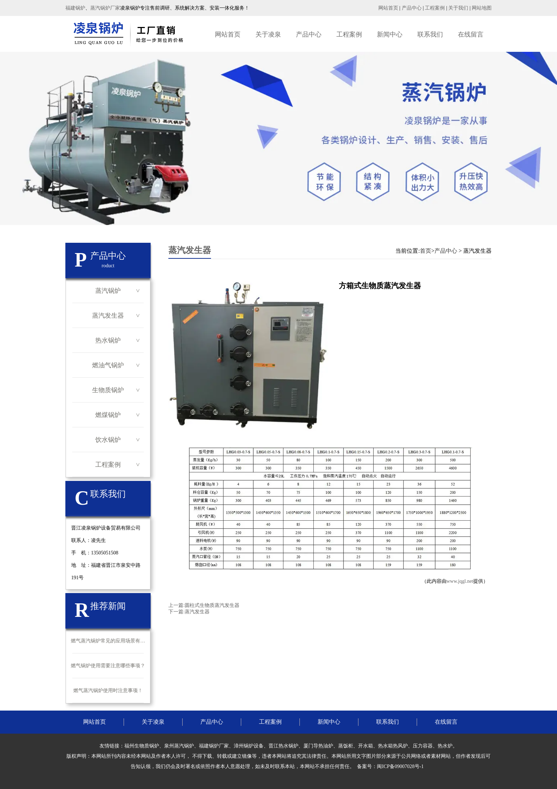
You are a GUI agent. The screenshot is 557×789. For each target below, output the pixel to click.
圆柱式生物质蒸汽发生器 (212, 605)
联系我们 (430, 34)
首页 (425, 251)
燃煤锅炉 (108, 414)
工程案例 (435, 8)
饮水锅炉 (108, 439)
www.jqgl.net (460, 581)
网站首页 (388, 8)
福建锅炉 (75, 8)
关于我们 (458, 8)
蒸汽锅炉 (108, 290)
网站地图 (482, 8)
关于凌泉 (268, 34)
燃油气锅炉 (108, 365)
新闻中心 (389, 34)
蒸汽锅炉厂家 (105, 8)
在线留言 (470, 34)
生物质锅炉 (108, 390)
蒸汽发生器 (108, 315)
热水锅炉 (108, 340)
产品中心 (412, 8)
